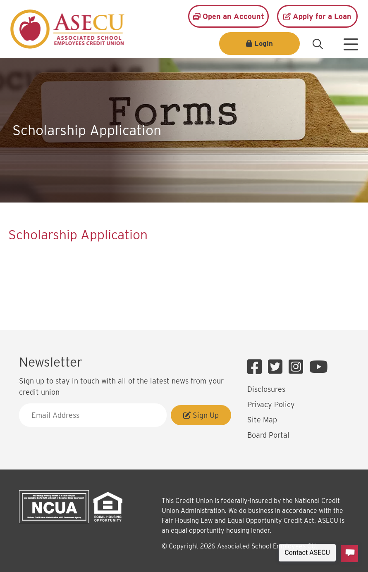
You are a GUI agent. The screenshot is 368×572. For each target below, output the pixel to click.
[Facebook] (256, 367)
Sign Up (201, 415)
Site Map (262, 419)
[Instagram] (298, 367)
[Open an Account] (228, 16)
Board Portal (268, 435)
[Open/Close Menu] (351, 41)
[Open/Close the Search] (317, 44)
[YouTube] (318, 367)
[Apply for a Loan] (317, 16)
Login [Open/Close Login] (263, 43)
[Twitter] (277, 367)
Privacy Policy (271, 404)
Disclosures (266, 389)
